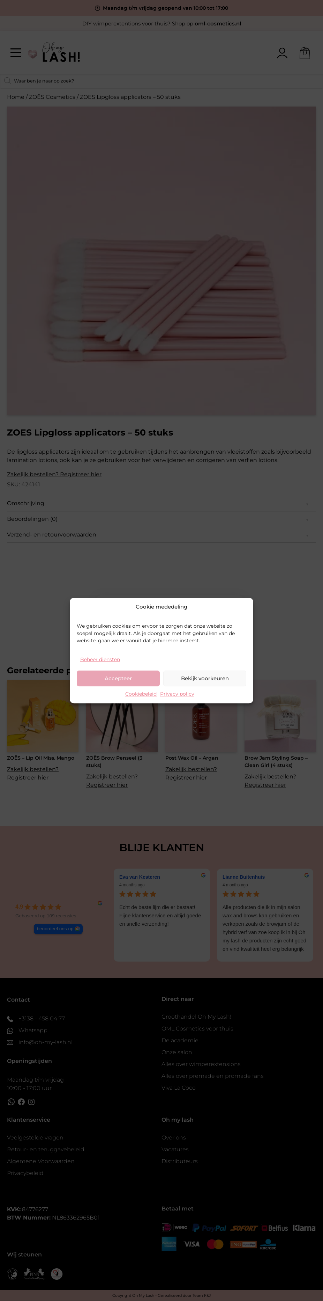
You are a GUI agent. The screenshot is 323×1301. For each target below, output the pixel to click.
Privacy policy (177, 694)
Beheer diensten (100, 659)
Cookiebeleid (141, 694)
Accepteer (118, 678)
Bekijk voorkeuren (205, 678)
